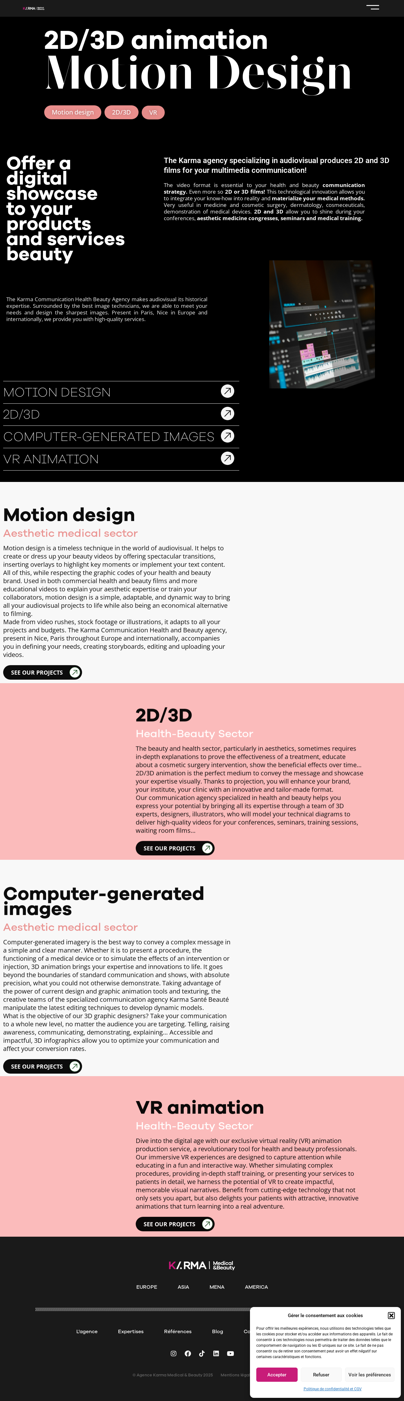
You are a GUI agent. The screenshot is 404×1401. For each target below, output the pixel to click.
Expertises (131, 1331)
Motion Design (57, 476)
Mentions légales (238, 1375)
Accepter (276, 1375)
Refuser (321, 1375)
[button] (391, 1315)
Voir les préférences (369, 1375)
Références (178, 1331)
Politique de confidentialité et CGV (333, 1389)
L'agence (87, 1331)
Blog (217, 1331)
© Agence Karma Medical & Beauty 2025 (173, 1375)
